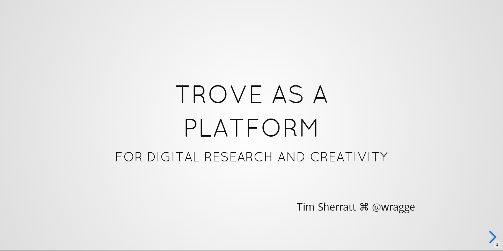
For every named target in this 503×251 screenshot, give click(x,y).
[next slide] (492, 237)
